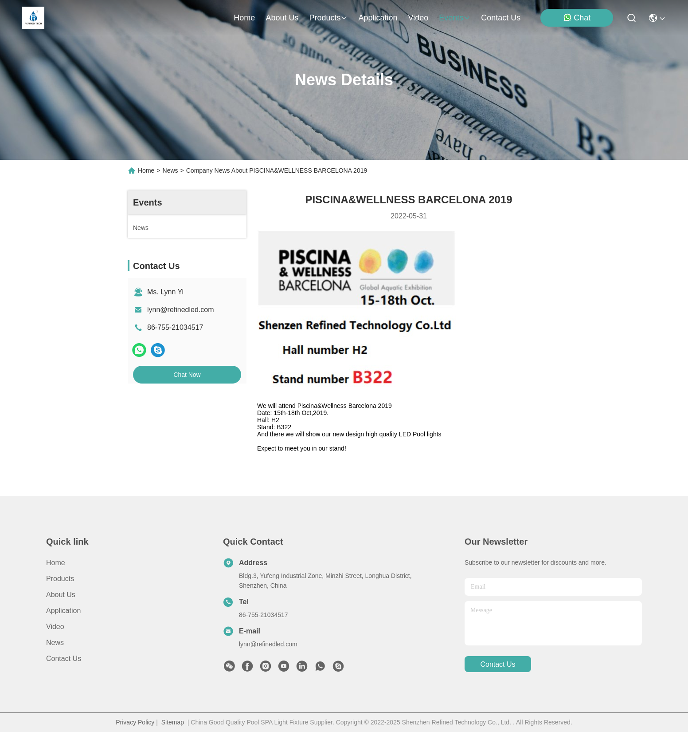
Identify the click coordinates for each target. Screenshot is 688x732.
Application (63, 610)
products (328, 17)
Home (244, 17)
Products (60, 578)
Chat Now (186, 374)
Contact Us (63, 658)
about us (282, 17)
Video (55, 626)
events (454, 17)
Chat (576, 17)
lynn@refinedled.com (180, 309)
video (418, 17)
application (377, 17)
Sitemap (172, 722)
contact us (500, 17)
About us (60, 594)
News (170, 170)
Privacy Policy (135, 722)
